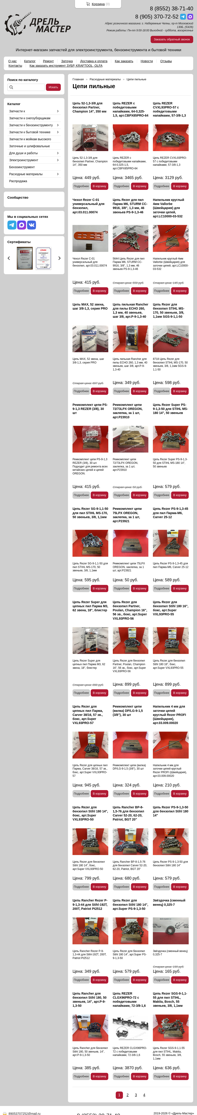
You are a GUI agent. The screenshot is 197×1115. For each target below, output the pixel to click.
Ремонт (48, 61)
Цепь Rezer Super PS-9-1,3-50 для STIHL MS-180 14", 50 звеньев (170, 409)
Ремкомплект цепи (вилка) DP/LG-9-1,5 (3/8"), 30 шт (128, 710)
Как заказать (124, 61)
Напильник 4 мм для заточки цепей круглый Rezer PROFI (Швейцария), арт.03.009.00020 (169, 715)
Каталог (30, 61)
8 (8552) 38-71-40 (171, 8)
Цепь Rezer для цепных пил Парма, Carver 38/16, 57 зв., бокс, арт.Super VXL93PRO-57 (87, 715)
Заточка (67, 61)
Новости (147, 61)
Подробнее (81, 186)
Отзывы (166, 61)
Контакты (15, 65)
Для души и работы (23, 153)
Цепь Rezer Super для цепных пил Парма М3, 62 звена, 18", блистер (90, 606)
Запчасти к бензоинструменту (31, 125)
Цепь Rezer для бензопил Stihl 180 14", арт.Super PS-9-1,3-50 (130, 904)
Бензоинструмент (22, 167)
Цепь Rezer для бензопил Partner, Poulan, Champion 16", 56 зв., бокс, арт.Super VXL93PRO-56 (130, 610)
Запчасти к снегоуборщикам (29, 118)
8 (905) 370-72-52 (157, 17)
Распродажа (18, 181)
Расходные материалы (26, 174)
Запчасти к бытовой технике (29, 132)
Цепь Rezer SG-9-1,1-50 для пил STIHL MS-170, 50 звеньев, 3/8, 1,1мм (90, 513)
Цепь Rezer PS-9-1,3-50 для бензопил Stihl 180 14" (170, 811)
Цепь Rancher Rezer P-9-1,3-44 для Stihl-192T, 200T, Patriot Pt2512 (89, 904)
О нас (12, 61)
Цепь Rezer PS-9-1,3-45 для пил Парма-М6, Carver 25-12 (170, 513)
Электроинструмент (23, 160)
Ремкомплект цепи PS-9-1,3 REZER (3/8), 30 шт (90, 409)
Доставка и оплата (93, 61)
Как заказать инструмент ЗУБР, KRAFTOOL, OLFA (65, 65)
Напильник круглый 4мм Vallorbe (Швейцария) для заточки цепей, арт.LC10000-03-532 (168, 208)
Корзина (98, 4)
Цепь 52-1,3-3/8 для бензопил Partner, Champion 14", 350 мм (89, 107)
